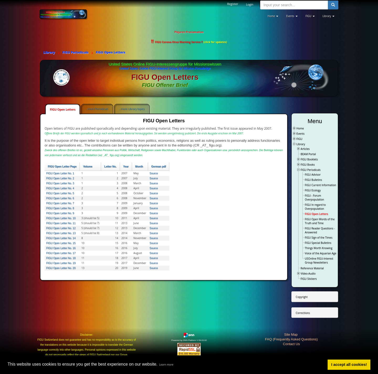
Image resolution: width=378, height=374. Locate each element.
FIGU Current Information (320, 185)
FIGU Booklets (309, 159)
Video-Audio (308, 273)
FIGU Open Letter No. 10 (61, 218)
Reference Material (312, 268)
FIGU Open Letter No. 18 (61, 258)
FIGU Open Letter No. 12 (61, 228)
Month (139, 166)
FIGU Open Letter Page (62, 166)
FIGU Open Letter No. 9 (60, 213)
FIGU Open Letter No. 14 (61, 238)
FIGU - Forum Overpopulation (314, 197)
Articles (305, 149)
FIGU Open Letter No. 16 (61, 248)
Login (249, 4)
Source (154, 173)
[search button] (333, 5)
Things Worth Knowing (318, 248)
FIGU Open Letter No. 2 (60, 178)
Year (126, 166)
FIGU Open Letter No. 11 (61, 223)
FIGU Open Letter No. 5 (60, 193)
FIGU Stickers (309, 279)
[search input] (294, 5)
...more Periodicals (97, 109)
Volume (87, 166)
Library (300, 144)
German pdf (158, 166)
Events (300, 133)
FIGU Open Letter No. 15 (61, 243)
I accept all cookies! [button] (349, 364)
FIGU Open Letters (62, 109)
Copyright (301, 297)
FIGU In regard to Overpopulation (315, 206)
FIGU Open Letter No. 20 (61, 268)
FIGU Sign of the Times (318, 237)
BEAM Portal (308, 154)
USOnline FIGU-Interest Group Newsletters (319, 260)
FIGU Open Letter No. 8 (60, 208)
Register (232, 4)
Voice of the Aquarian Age (320, 253)
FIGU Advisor (313, 174)
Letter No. (110, 166)
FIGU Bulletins (313, 180)
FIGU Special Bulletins (318, 243)
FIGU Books (308, 164)
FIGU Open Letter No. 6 (60, 198)
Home (300, 128)
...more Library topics (131, 109)
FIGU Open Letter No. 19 (61, 263)
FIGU (299, 139)
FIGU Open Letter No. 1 (60, 173)
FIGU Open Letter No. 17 (61, 253)
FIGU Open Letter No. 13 (61, 233)
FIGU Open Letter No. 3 (60, 183)
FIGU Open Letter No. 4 (60, 188)
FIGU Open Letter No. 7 (60, 203)
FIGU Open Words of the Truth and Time (319, 221)
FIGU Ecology (313, 190)
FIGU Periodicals (311, 170)
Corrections (303, 313)
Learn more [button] (166, 364)
